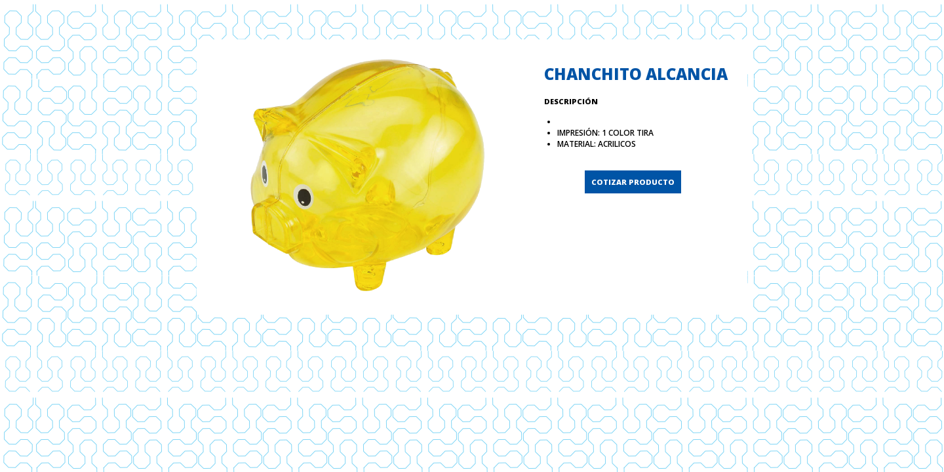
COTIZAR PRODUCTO (633, 182)
